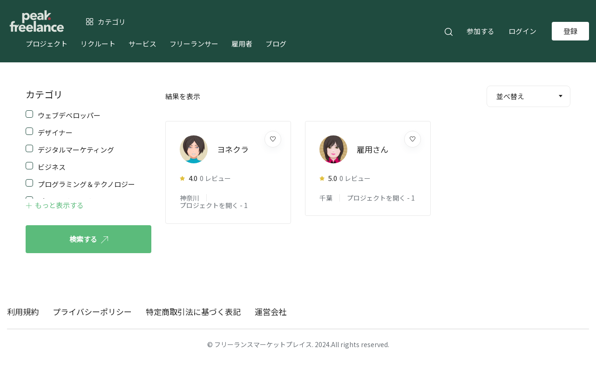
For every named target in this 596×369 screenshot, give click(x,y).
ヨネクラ (233, 149)
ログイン (522, 31)
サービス (142, 43)
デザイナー (55, 131)
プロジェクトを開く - (214, 205)
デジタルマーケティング (76, 149)
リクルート (98, 43)
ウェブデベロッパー (69, 114)
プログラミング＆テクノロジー (86, 183)
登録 (570, 31)
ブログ (275, 43)
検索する (88, 239)
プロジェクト (47, 43)
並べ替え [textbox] (510, 96)
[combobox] (528, 96)
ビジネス (52, 166)
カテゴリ (44, 94)
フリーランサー (193, 43)
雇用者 (241, 43)
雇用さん (372, 149)
